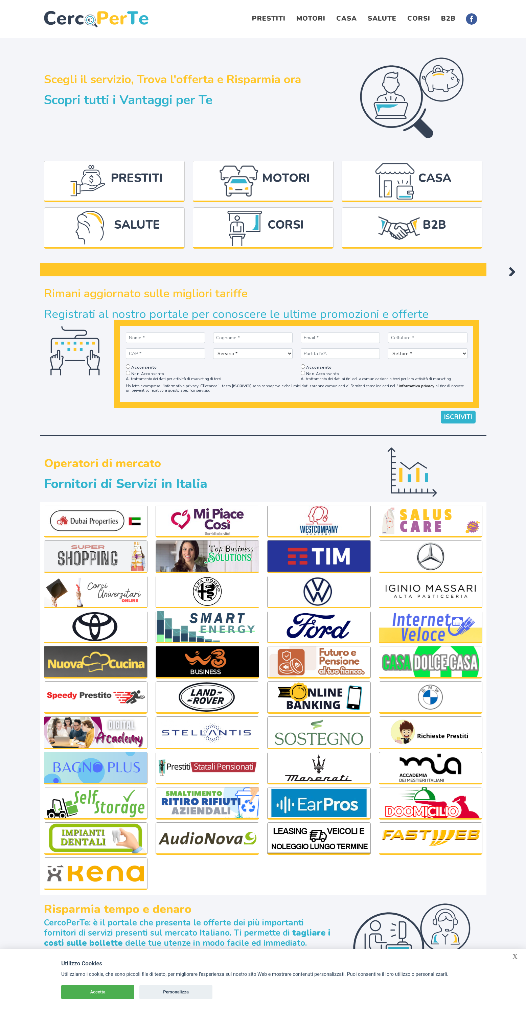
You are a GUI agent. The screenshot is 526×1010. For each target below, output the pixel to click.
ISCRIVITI (458, 413)
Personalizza (176, 991)
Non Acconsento (147, 370)
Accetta (97, 991)
